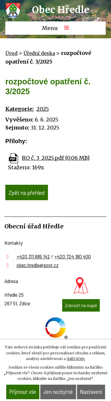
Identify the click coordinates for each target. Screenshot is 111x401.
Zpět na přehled (27, 192)
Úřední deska (39, 53)
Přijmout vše (22, 391)
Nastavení (91, 391)
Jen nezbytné (58, 391)
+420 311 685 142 (33, 256)
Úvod (11, 53)
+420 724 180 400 (72, 256)
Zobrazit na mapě (81, 305)
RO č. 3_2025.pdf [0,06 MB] (56, 157)
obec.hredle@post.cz (38, 265)
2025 (42, 108)
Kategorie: (19, 108)
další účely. (76, 358)
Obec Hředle (60, 10)
